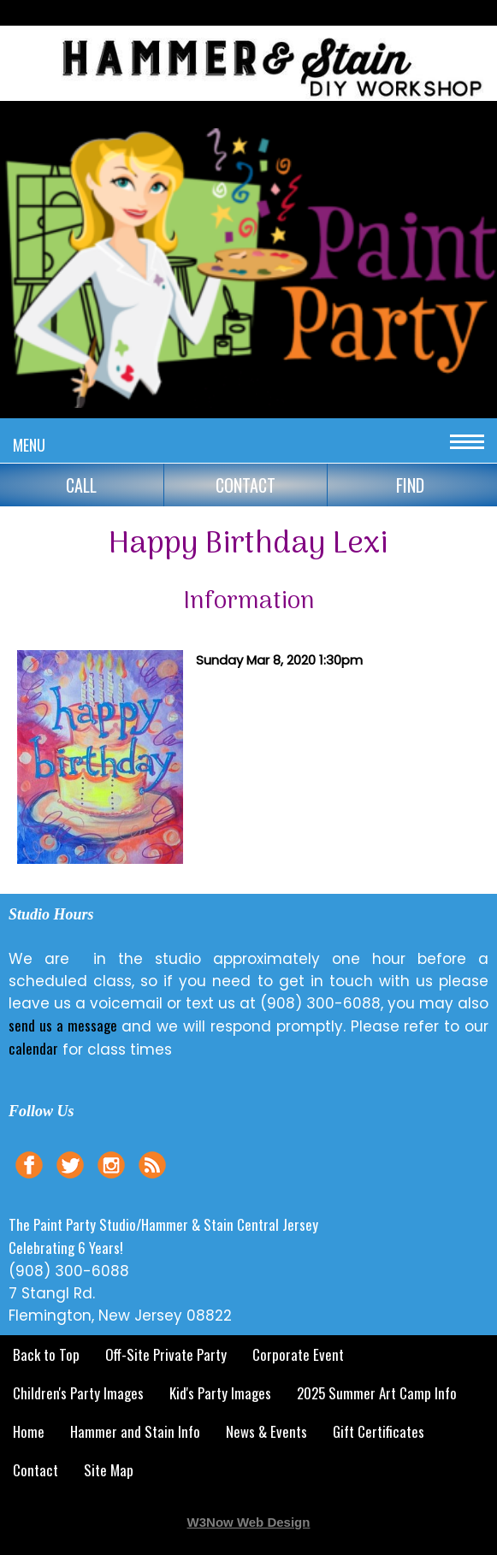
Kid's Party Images (220, 1393)
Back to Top (46, 1354)
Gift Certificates (378, 1431)
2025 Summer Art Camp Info (377, 1393)
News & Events (266, 1431)
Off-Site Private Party (166, 1354)
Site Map (108, 1470)
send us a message (63, 1025)
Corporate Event (298, 1354)
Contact (35, 1470)
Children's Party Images (78, 1393)
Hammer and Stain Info (135, 1431)
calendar (33, 1048)
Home (28, 1431)
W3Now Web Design (249, 1522)
